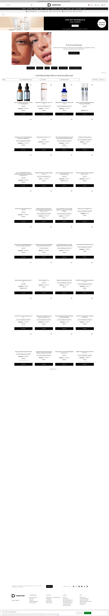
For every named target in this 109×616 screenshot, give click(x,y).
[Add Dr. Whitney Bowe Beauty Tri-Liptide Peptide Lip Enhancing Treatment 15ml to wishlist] (51, 260)
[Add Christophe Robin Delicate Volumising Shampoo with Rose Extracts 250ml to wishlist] (30, 367)
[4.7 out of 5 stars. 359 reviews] (84, 319)
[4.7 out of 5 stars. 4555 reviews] (23, 355)
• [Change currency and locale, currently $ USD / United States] (90, 5)
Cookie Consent (15, 600)
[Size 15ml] (42, 181)
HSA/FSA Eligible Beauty (68, 600)
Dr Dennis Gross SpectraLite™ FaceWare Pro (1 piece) (64, 350)
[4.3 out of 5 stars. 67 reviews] (23, 391)
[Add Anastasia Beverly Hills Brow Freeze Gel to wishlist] (71, 260)
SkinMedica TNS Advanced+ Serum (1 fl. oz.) (23, 137)
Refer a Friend (49, 601)
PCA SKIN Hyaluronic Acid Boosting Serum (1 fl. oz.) (64, 314)
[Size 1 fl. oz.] (24, 359)
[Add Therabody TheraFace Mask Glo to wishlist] (71, 154)
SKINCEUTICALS (31, 67)
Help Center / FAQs (33, 597)
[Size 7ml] (40, 181)
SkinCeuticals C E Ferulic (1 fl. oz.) (23, 171)
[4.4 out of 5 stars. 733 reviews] (22, 143)
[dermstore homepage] (54, 5)
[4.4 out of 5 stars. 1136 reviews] (22, 284)
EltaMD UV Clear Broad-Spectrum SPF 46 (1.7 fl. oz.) (64, 385)
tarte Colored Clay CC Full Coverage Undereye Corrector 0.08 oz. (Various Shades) (44, 243)
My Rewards (48, 598)
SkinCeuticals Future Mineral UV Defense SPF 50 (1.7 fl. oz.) (64, 208)
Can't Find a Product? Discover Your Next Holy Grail (54, 76)
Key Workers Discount (67, 602)
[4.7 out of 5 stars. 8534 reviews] (84, 248)
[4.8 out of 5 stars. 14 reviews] (64, 247)
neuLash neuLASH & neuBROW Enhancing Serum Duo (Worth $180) (64, 137)
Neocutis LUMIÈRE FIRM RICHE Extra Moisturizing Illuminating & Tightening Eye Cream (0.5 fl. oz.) (85, 173)
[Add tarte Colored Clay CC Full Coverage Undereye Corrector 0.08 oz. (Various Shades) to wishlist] (51, 224)
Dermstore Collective (68, 601)
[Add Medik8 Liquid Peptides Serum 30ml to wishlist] (51, 296)
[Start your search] (19, 5)
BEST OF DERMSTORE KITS (75, 67)
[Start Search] (31, 5)
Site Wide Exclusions (84, 598)
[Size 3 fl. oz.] (65, 323)
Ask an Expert (66, 598)
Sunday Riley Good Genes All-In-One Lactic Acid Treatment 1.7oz (23, 350)
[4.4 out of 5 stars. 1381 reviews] (43, 391)
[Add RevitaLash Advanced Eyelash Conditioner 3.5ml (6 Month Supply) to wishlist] (51, 331)
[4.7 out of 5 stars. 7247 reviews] (84, 143)
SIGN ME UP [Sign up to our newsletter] (49, 586)
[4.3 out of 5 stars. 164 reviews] (43, 284)
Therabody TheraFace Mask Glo (64, 171)
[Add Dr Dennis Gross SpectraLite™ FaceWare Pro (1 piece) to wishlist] (71, 331)
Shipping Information (33, 601)
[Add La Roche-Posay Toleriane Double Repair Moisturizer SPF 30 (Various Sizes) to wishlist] (30, 260)
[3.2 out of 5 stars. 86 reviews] (23, 213)
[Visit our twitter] (76, 586)
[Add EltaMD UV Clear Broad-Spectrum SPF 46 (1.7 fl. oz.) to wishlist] (71, 367)
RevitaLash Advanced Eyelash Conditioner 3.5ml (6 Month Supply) (44, 350)
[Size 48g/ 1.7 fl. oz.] (61, 394)
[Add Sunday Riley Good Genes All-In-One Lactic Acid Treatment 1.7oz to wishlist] (30, 331)
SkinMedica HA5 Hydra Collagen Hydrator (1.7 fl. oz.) (23, 208)
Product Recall (83, 602)
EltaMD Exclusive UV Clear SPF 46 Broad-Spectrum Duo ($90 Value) (84, 137)
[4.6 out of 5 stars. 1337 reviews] (22, 318)
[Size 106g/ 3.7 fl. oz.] (67, 394)
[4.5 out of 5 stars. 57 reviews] (43, 318)
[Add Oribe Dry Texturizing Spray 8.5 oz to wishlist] (71, 224)
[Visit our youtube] (81, 586)
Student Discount (67, 604)
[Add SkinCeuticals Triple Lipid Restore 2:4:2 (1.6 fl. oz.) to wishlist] (92, 190)
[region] (54, 613)
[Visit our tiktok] (84, 586)
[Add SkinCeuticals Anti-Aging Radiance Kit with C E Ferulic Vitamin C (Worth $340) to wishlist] (92, 224)
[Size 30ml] (44, 181)
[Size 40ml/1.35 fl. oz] (20, 287)
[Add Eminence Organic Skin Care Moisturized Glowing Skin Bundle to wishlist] (51, 190)
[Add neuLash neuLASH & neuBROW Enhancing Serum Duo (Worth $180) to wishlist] (71, 119)
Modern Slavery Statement (86, 601)
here (58, 614)
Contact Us (31, 598)
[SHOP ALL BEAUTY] (31, 48)
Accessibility (82, 604)
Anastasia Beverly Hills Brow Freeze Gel (64, 278)
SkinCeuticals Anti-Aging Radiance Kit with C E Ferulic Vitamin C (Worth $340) (85, 242)
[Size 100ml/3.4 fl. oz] (26, 287)
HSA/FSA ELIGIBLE (63, 67)
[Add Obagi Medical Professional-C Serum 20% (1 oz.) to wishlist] (51, 119)
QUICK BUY (85, 114)
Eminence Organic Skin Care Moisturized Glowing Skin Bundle (44, 208)
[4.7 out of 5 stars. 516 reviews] (63, 319)
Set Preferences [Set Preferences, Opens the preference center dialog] (80, 612)
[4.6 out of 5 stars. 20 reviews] (44, 355)
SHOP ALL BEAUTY (73, 53)
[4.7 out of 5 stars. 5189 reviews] (84, 213)
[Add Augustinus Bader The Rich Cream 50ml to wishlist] (92, 331)
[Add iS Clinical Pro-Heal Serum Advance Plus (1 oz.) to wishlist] (92, 296)
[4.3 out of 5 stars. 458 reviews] (43, 249)
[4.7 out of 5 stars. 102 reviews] (84, 284)
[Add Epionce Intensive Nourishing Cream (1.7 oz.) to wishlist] (92, 260)
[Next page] (57, 402)
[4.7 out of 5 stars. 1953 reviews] (63, 282)
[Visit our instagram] (79, 586)
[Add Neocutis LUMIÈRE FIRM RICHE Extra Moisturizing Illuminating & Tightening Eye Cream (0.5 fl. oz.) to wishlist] (92, 154)
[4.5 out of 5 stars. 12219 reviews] (23, 176)
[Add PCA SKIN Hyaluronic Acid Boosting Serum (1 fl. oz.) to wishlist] (71, 296)
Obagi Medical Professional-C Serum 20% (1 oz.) (44, 137)
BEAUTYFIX (54, 67)
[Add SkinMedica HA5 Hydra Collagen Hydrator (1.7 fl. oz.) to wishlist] (30, 190)
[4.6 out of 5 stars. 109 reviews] (84, 354)
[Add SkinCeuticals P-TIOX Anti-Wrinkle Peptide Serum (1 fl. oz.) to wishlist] (51, 367)
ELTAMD (47, 67)
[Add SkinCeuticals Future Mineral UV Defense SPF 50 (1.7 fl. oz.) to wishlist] (71, 190)
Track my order (32, 602)
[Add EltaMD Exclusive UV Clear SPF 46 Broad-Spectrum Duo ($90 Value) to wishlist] (92, 119)
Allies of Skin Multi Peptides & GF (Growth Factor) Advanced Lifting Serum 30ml (44, 172)
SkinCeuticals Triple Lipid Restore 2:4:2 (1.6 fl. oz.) (84, 208)
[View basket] (103, 5)
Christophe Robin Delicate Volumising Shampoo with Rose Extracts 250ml (23, 385)
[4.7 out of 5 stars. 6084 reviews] (84, 108)
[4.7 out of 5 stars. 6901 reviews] (63, 391)
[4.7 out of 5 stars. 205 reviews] (43, 177)
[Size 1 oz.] (63, 323)
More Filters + (95, 79)
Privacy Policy (83, 597)
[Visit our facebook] (73, 586)
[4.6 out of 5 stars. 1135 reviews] (22, 249)
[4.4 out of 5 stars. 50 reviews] (63, 176)
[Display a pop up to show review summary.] (89, 108)
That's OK (87, 612)
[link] (97, 5)
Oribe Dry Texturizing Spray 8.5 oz (64, 242)
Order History (49, 602)
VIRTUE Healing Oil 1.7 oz (23, 313)
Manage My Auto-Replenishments (53, 597)
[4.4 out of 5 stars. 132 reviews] (63, 355)
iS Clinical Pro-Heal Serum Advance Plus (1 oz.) (85, 314)
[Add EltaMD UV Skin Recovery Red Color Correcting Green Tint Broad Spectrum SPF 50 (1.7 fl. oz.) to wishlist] (30, 224)
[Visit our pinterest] (87, 586)
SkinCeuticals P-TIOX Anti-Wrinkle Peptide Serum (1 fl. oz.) (44, 385)
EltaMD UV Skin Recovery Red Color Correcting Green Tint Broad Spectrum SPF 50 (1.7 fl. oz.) (23, 243)
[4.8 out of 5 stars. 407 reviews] (63, 213)
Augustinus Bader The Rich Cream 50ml (84, 349)
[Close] (107, 613)
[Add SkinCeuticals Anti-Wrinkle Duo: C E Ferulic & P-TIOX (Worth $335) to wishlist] (92, 85)
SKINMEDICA (39, 67)
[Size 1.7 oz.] (22, 359)
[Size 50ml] (47, 181)
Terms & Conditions (84, 600)
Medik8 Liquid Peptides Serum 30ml (43, 313)
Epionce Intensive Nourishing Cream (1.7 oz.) (84, 278)
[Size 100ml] (88, 358)
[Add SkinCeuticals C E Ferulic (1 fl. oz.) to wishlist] (30, 154)
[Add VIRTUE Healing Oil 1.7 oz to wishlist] (30, 296)
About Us (65, 597)
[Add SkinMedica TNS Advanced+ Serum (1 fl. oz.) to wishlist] (30, 119)
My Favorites (48, 600)
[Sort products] (103, 79)
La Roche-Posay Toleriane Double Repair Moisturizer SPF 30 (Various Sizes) (23, 278)
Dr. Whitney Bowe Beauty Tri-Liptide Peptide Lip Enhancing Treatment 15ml (44, 278)
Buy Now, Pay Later (67, 605)
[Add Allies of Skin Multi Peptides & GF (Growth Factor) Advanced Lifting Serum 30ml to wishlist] (51, 154)
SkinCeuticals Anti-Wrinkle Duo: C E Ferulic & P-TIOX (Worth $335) (85, 103)
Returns (31, 600)
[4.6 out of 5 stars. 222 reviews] (84, 179)
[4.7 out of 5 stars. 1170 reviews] (43, 143)
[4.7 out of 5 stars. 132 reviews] (43, 213)
